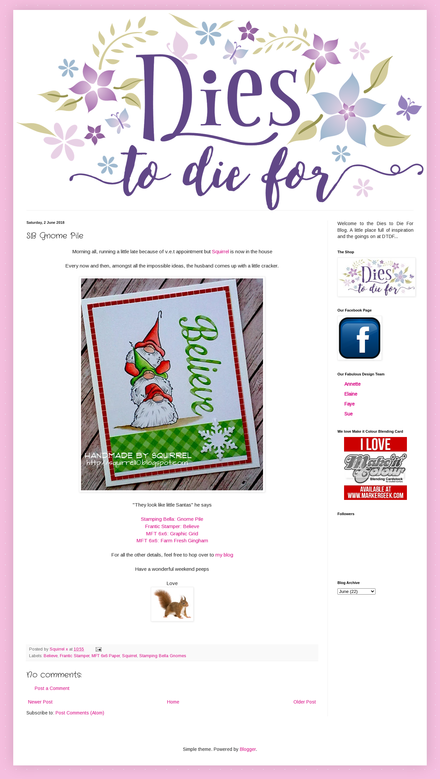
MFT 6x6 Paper (106, 656)
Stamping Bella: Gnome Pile (172, 519)
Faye (349, 404)
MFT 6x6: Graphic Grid (172, 533)
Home (173, 702)
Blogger (248, 749)
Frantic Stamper (74, 656)
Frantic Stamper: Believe (172, 526)
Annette (352, 384)
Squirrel (221, 251)
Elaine (350, 394)
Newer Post (40, 702)
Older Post (304, 702)
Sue (348, 413)
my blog (224, 555)
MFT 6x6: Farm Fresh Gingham (172, 540)
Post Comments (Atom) (80, 712)
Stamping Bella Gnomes (162, 656)
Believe (51, 656)
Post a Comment (52, 688)
